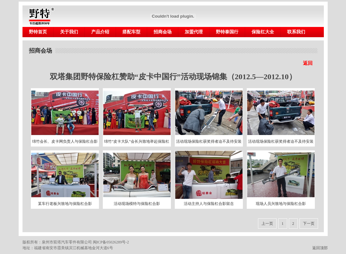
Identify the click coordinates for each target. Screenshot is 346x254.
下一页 (309, 223)
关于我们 (69, 32)
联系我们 (296, 32)
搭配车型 (131, 32)
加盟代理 (194, 32)
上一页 (267, 223)
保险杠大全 (263, 32)
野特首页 (38, 32)
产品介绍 (100, 32)
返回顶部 (322, 248)
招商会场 (163, 32)
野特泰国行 (227, 32)
